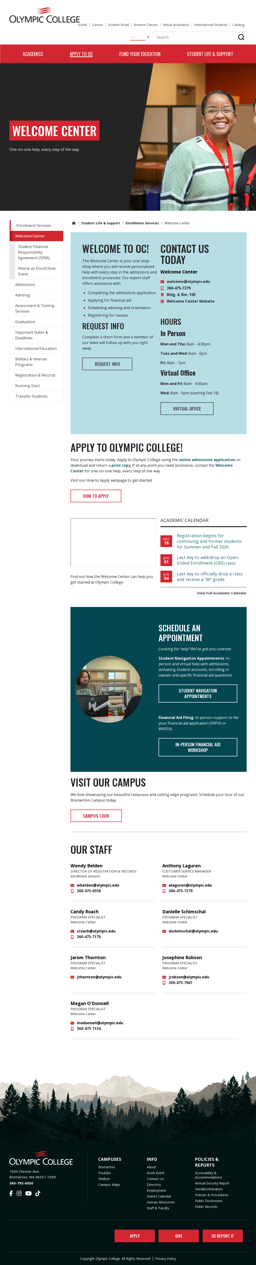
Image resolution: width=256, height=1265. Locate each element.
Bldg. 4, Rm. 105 (181, 289)
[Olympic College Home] (43, 1156)
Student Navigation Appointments (198, 692)
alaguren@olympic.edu (190, 887)
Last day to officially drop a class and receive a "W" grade (210, 574)
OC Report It (221, 1235)
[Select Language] (136, 26)
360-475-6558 (89, 893)
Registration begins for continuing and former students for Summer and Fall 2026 (209, 539)
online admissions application (207, 456)
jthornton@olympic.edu (99, 979)
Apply (132, 1235)
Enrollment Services (142, 218)
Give (175, 1235)
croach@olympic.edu (96, 933)
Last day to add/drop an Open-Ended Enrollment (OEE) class (208, 558)
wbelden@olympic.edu (98, 887)
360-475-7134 (89, 1031)
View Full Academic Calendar (222, 590)
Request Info (112, 359)
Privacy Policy (165, 1258)
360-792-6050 (21, 1181)
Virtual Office (192, 404)
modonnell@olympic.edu (100, 1025)
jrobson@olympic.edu (189, 979)
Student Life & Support (100, 218)
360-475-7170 (89, 939)
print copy (120, 461)
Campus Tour (101, 817)
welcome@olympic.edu (188, 276)
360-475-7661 (181, 985)
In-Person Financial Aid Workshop (198, 747)
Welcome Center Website (191, 296)
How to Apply (101, 493)
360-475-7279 (179, 283)
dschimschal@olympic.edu (193, 933)
